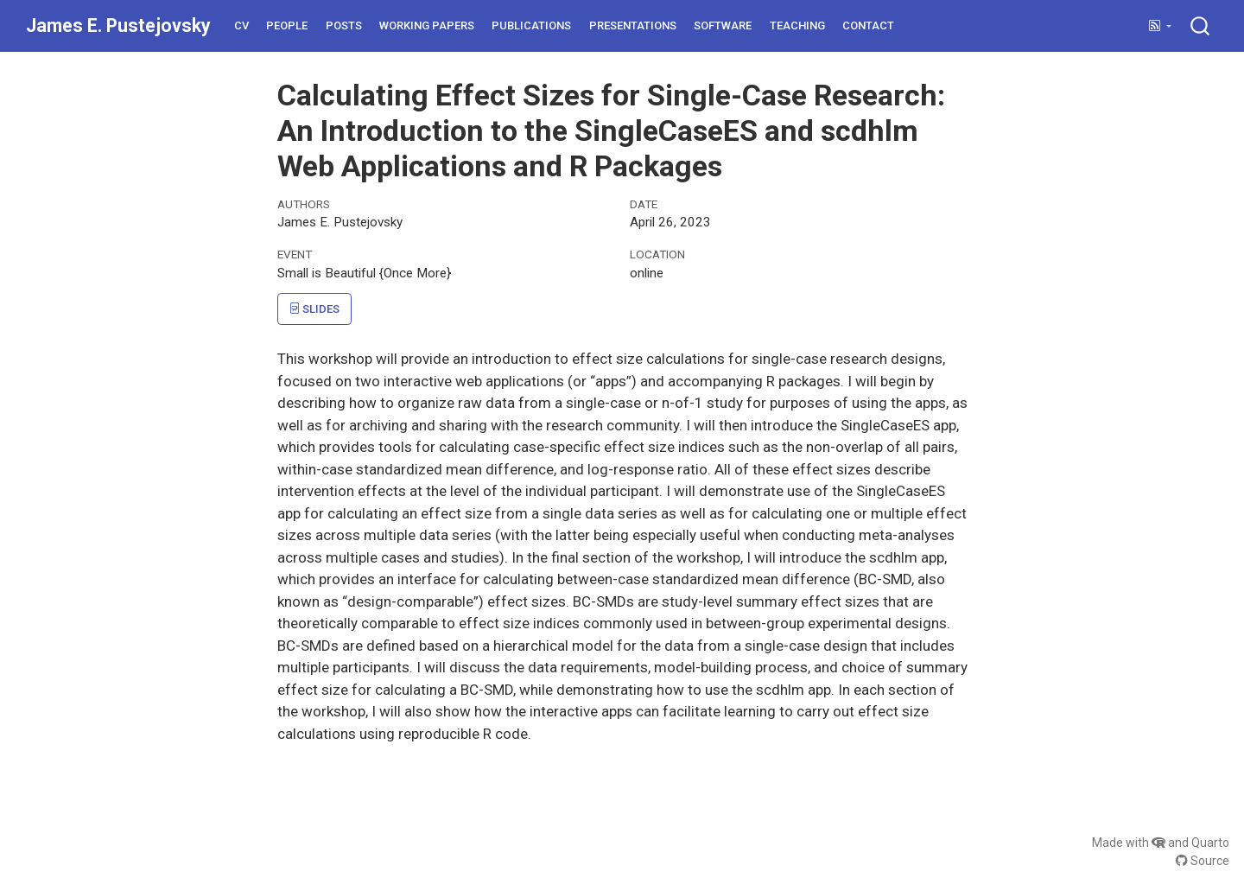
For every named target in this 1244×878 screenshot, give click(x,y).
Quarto (1210, 842)
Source (1202, 861)
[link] (1159, 26)
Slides (314, 308)
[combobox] (1201, 25)
